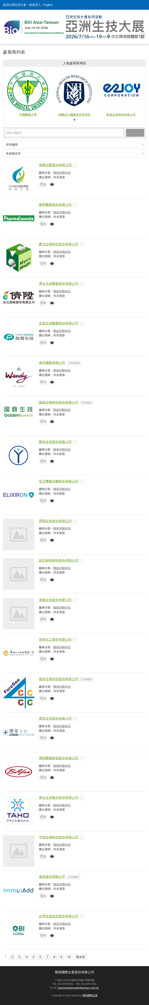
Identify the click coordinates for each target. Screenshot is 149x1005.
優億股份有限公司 (52, 877)
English (48, 5)
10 (69, 957)
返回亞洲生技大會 (14, 5)
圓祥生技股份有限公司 (55, 442)
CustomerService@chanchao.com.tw (78, 987)
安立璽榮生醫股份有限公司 (58, 481)
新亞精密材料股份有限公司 (58, 560)
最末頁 (80, 957)
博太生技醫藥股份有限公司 (58, 284)
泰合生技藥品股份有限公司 (58, 798)
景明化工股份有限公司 (55, 639)
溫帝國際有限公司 (52, 363)
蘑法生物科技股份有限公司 (58, 244)
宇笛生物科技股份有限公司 (58, 837)
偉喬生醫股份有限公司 (55, 165)
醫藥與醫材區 (62, 173)
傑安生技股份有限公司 (55, 718)
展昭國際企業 (90, 995)
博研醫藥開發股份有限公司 (58, 758)
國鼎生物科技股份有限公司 (58, 402)
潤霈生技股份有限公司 (55, 521)
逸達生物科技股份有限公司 (58, 679)
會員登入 (35, 5)
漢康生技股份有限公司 (55, 600)
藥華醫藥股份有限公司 (55, 205)
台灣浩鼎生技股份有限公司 (58, 916)
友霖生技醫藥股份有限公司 (58, 323)
